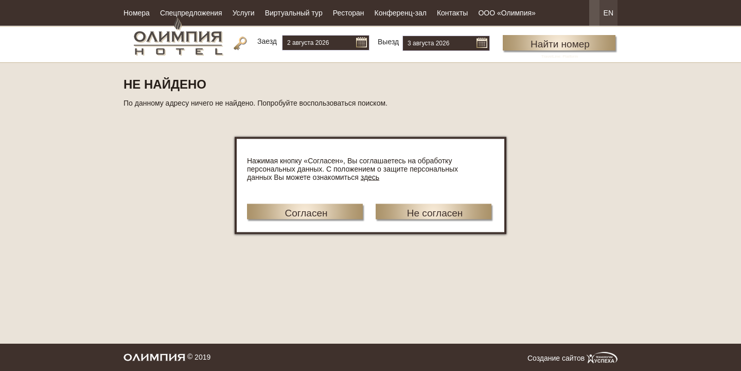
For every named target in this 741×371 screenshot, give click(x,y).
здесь (370, 177)
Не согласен (435, 213)
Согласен (306, 213)
